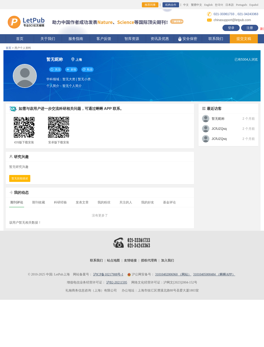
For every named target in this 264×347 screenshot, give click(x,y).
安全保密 (187, 39)
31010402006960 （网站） (173, 274)
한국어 (219, 4)
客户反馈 (103, 39)
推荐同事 (150, 4)
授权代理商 (149, 260)
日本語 (229, 4)
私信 (87, 69)
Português (241, 4)
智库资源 (131, 39)
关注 (55, 69)
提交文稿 (243, 39)
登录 (231, 28)
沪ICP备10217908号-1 (108, 274)
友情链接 (130, 260)
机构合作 (170, 4)
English (208, 4)
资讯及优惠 (160, 39)
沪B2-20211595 (116, 282)
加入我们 (167, 260)
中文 (186, 4)
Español (253, 4)
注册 (250, 28)
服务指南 (75, 39)
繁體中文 (196, 4)
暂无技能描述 (19, 178)
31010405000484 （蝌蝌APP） (214, 274)
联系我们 (215, 39)
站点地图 (113, 260)
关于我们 (47, 39)
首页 (19, 39)
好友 (71, 69)
